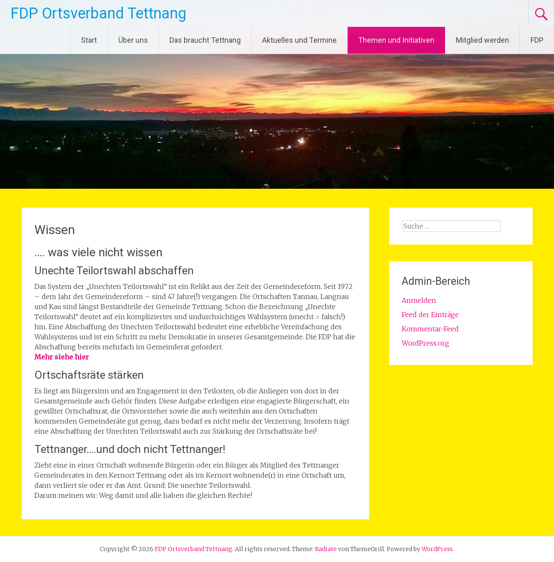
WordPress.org (425, 343)
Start (89, 40)
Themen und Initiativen (396, 40)
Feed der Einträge (430, 314)
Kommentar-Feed (430, 329)
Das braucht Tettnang (205, 40)
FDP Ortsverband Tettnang (98, 13)
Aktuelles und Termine (299, 40)
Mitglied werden (482, 40)
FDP (537, 40)
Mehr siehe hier (61, 357)
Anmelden (419, 300)
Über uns (133, 40)
